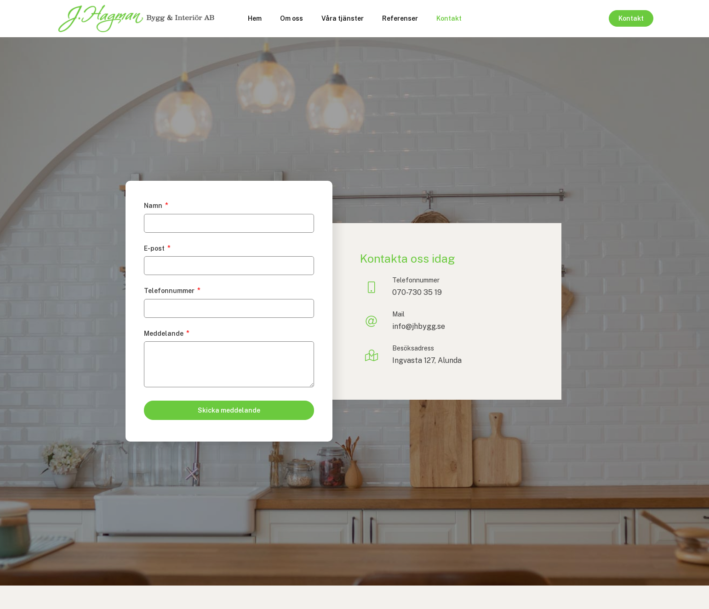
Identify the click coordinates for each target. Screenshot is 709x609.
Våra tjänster (342, 18)
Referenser (400, 18)
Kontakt (449, 18)
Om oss (291, 18)
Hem (255, 18)
